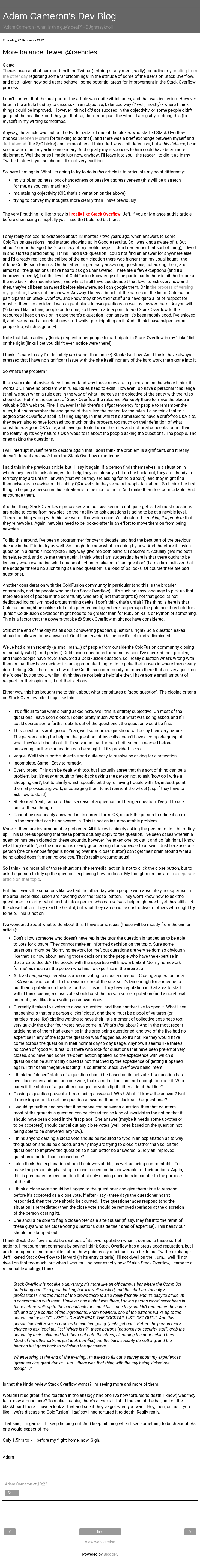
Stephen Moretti (33, 138)
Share (12, 1493)
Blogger (110, 1554)
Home (99, 1532)
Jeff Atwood (14, 143)
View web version (100, 1542)
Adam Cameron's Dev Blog (59, 16)
